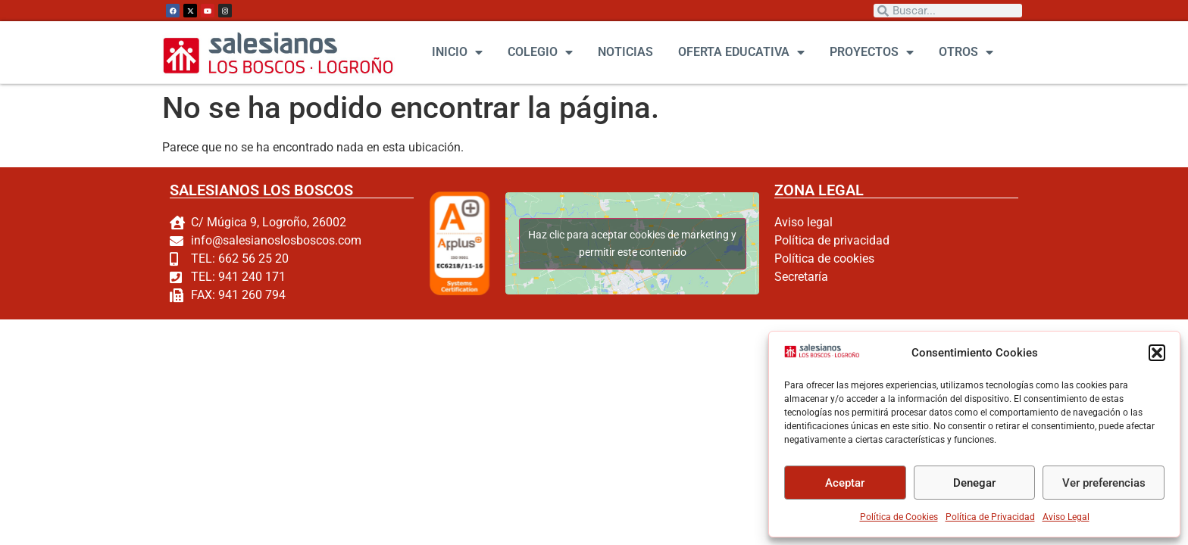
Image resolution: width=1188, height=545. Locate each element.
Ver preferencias (1104, 483)
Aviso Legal (1066, 517)
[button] (1157, 352)
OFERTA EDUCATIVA (741, 52)
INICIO (457, 52)
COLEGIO (540, 52)
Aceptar (844, 483)
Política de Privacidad (990, 517)
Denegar (974, 483)
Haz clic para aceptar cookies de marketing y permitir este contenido (632, 243)
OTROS (966, 52)
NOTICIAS (625, 52)
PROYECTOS (872, 52)
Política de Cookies (899, 517)
